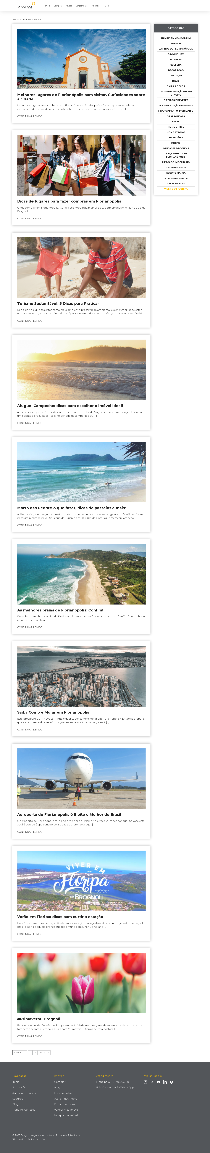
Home (15, 19)
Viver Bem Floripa (176, 189)
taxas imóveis (176, 183)
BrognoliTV (176, 54)
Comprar (58, 6)
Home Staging (176, 132)
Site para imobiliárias (28, 1139)
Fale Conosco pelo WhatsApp (115, 1087)
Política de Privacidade (68, 1135)
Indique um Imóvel (66, 1115)
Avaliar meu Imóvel (66, 1098)
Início (47, 6)
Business (176, 59)
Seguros (17, 1098)
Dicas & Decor (176, 86)
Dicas (175, 81)
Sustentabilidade (176, 178)
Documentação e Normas (176, 105)
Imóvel (175, 143)
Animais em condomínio (176, 38)
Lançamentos (82, 6)
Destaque (176, 75)
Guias (175, 121)
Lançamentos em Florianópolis (176, 155)
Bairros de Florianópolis (176, 48)
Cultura (175, 65)
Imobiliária (176, 137)
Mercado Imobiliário (176, 162)
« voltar (17, 1052)
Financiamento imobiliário (175, 110)
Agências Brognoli (24, 1093)
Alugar (69, 6)
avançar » (44, 1052)
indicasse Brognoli (176, 148)
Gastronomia (176, 116)
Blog (107, 6)
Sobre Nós (18, 1087)
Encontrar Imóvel (65, 1104)
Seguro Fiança (176, 173)
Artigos (175, 43)
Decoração (176, 70)
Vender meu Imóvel (66, 1109)
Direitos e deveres (176, 100)
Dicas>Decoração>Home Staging (176, 93)
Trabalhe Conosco (23, 1109)
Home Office (176, 126)
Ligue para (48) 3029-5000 (112, 1082)
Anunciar (96, 6)
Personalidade (176, 167)
